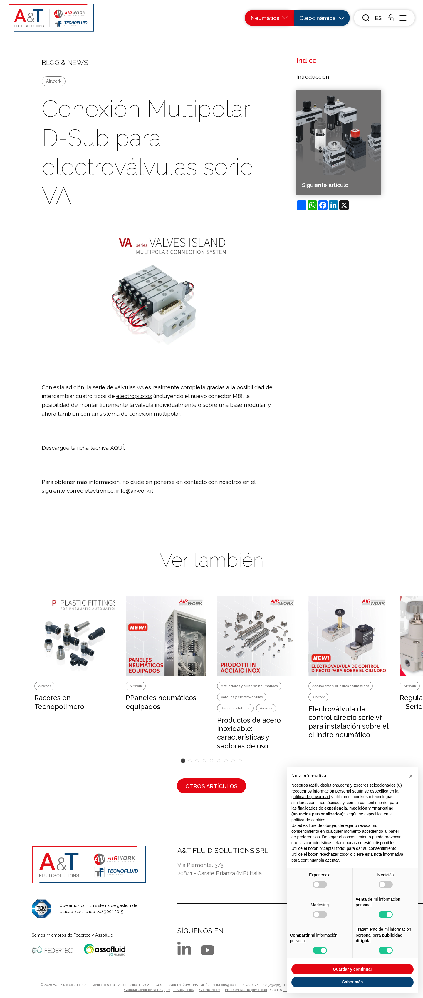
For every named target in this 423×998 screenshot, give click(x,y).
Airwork (53, 81)
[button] (378, 18)
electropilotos (134, 396)
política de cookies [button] (308, 820)
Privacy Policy (183, 990)
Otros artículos (211, 786)
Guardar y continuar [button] (352, 969)
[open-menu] (403, 18)
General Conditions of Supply (147, 990)
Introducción (312, 76)
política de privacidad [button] (310, 796)
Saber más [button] (352, 981)
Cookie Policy (209, 990)
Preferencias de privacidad (246, 990)
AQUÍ (117, 447)
